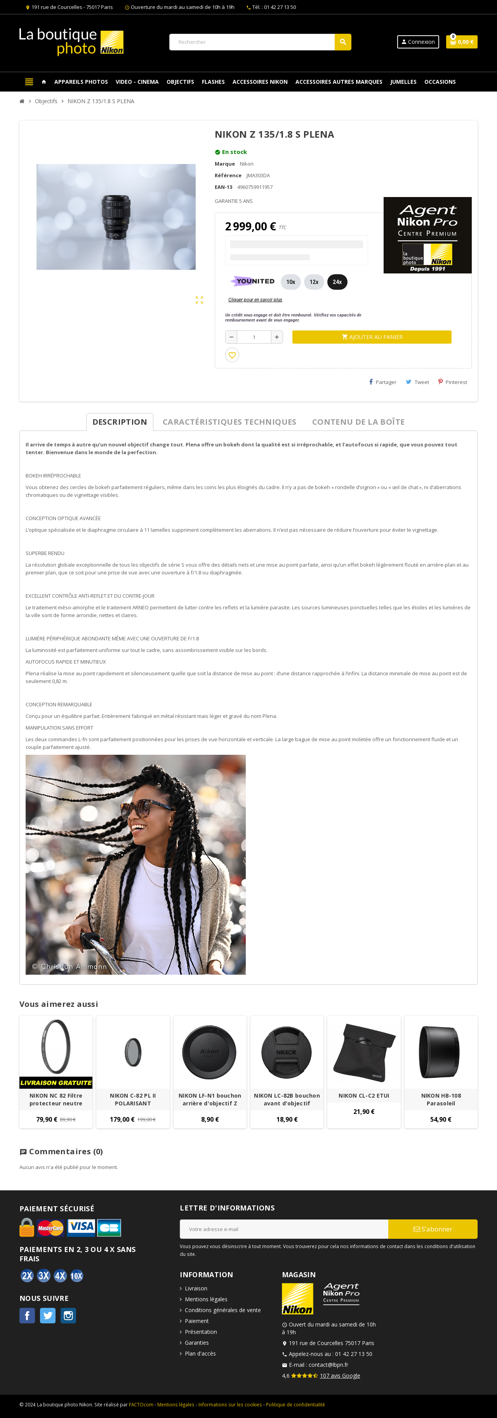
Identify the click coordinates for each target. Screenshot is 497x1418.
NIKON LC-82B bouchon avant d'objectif (287, 1099)
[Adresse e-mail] (284, 1229)
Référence (228, 175)
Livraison (196, 1288)
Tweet (417, 382)
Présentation (201, 1331)
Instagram (68, 1315)
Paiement (197, 1321)
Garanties (197, 1342)
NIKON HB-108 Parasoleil (441, 1099)
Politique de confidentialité (295, 1404)
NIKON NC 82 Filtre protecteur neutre (56, 1099)
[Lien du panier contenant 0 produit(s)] (462, 41)
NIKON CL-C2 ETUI (364, 1095)
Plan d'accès (200, 1353)
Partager (382, 382)
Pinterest (452, 382)
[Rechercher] (260, 42)
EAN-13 (223, 186)
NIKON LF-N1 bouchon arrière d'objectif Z (210, 1099)
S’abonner (433, 1228)
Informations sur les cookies (230, 1404)
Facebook (27, 1315)
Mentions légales (206, 1299)
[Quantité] (254, 337)
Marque (225, 163)
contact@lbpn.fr (328, 1364)
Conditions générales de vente (223, 1310)
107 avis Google (340, 1375)
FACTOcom (141, 1404)
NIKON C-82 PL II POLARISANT (133, 1099)
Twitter (48, 1315)
